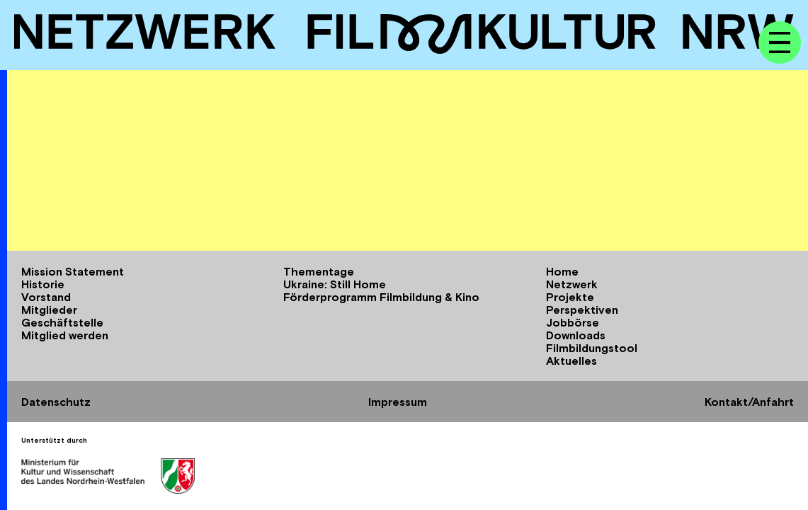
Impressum (397, 401)
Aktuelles (571, 360)
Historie (42, 284)
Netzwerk (572, 284)
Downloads (575, 335)
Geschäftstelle (62, 322)
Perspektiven (582, 309)
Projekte (570, 296)
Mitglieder (49, 309)
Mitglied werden (64, 335)
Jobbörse (572, 322)
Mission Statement (72, 271)
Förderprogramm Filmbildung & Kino (381, 296)
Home (562, 271)
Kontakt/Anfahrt (749, 401)
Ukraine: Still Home (334, 284)
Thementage (318, 271)
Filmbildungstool (591, 347)
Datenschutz (56, 401)
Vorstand (46, 296)
